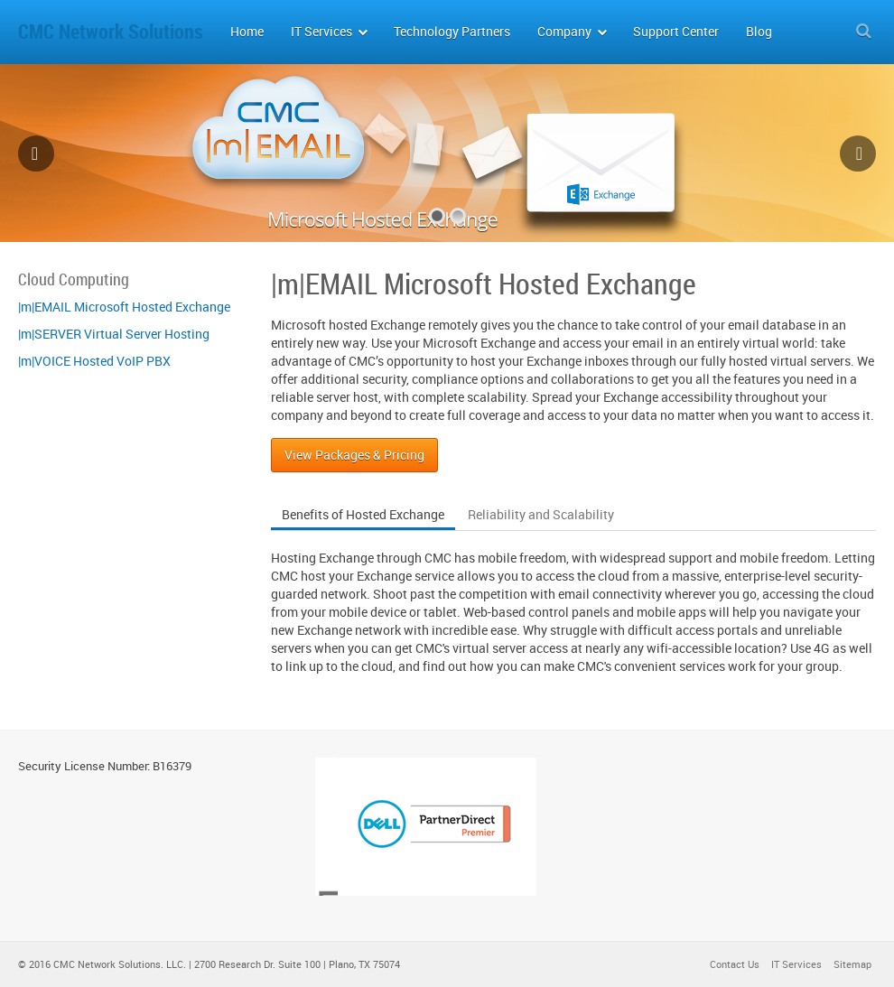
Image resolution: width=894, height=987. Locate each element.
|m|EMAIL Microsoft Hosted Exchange (124, 306)
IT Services (796, 964)
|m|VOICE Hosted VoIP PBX (94, 360)
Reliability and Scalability (541, 514)
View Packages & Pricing (354, 454)
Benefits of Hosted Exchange (363, 514)
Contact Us (734, 964)
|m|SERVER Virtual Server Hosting (114, 333)
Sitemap (852, 964)
